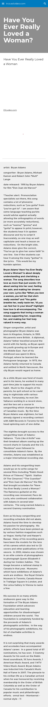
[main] (24, 30)
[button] (3, 3)
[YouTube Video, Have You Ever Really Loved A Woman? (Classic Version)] (24, 90)
